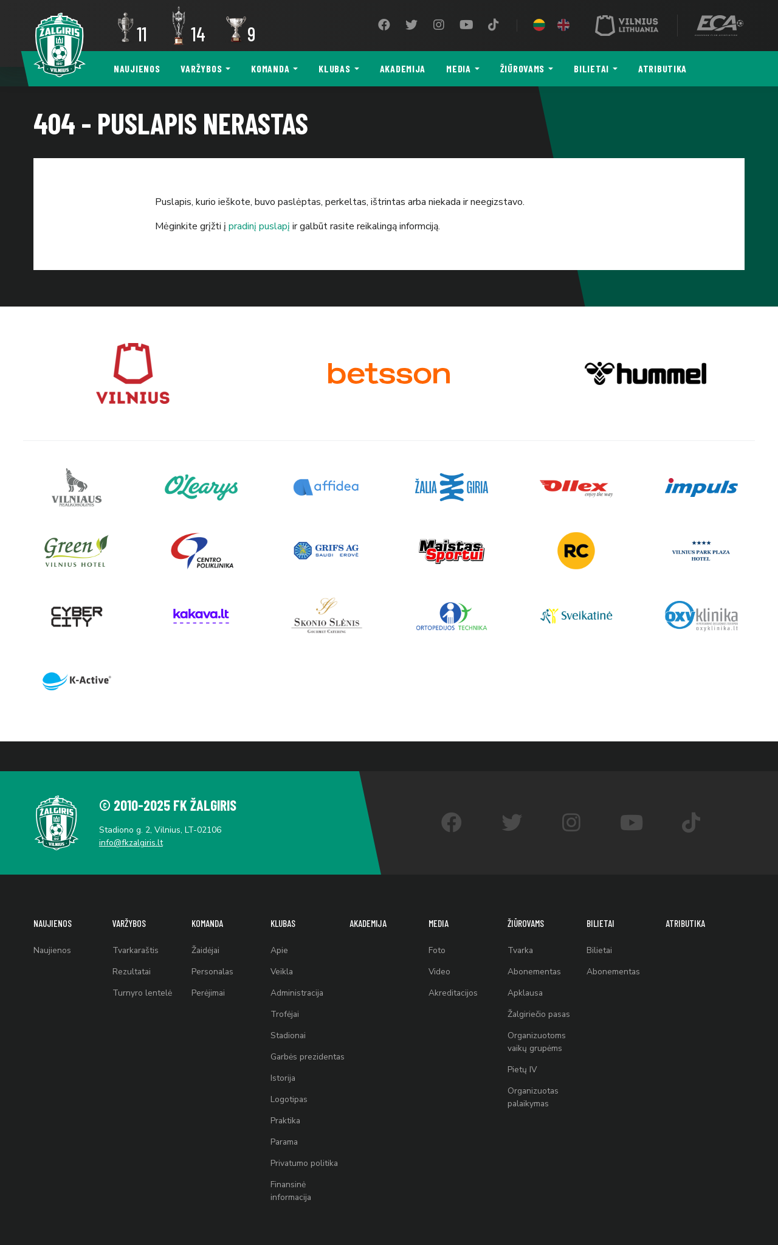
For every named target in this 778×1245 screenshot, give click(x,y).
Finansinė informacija (291, 1191)
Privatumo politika (304, 1162)
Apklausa (526, 969)
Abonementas (535, 946)
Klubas (334, 68)
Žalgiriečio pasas (540, 991)
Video (440, 946)
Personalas (213, 946)
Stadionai (288, 1014)
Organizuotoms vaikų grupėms (537, 1020)
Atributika (662, 68)
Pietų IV (522, 1049)
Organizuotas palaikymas (534, 1078)
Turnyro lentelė (142, 969)
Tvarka (521, 924)
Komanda (270, 68)
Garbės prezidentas (293, 1043)
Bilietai (591, 68)
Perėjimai (208, 969)
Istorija (283, 1072)
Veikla (282, 946)
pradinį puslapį (259, 226)
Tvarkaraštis (136, 924)
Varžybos (201, 68)
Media (458, 68)
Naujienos (137, 68)
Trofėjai (285, 991)
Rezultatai (132, 946)
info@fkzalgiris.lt (134, 814)
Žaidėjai (206, 924)
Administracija (297, 969)
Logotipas (289, 1094)
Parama (285, 1139)
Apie (279, 924)
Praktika (285, 1117)
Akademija (402, 68)
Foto (437, 924)
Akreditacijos (453, 969)
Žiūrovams (522, 68)
